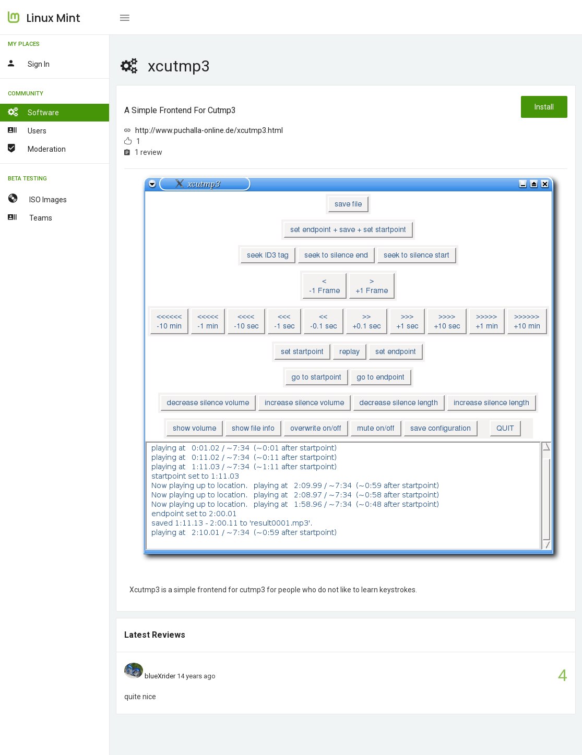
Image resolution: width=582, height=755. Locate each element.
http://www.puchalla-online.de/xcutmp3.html (209, 130)
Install (544, 107)
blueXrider (160, 676)
